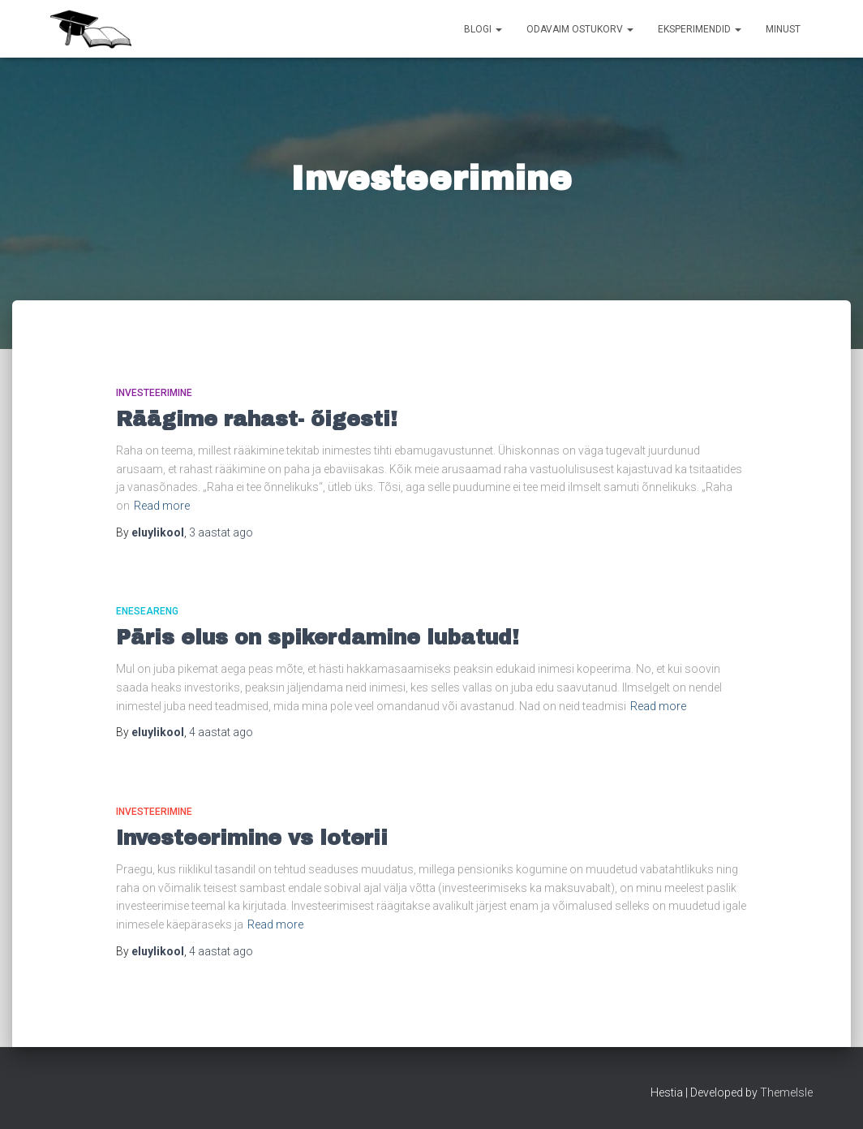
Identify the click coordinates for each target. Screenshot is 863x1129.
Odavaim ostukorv (579, 29)
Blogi (483, 29)
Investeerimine (154, 393)
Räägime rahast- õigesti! (256, 419)
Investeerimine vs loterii (252, 838)
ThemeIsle (786, 1092)
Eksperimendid (699, 29)
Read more (162, 505)
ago (221, 532)
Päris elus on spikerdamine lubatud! (317, 638)
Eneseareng (147, 611)
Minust (783, 29)
